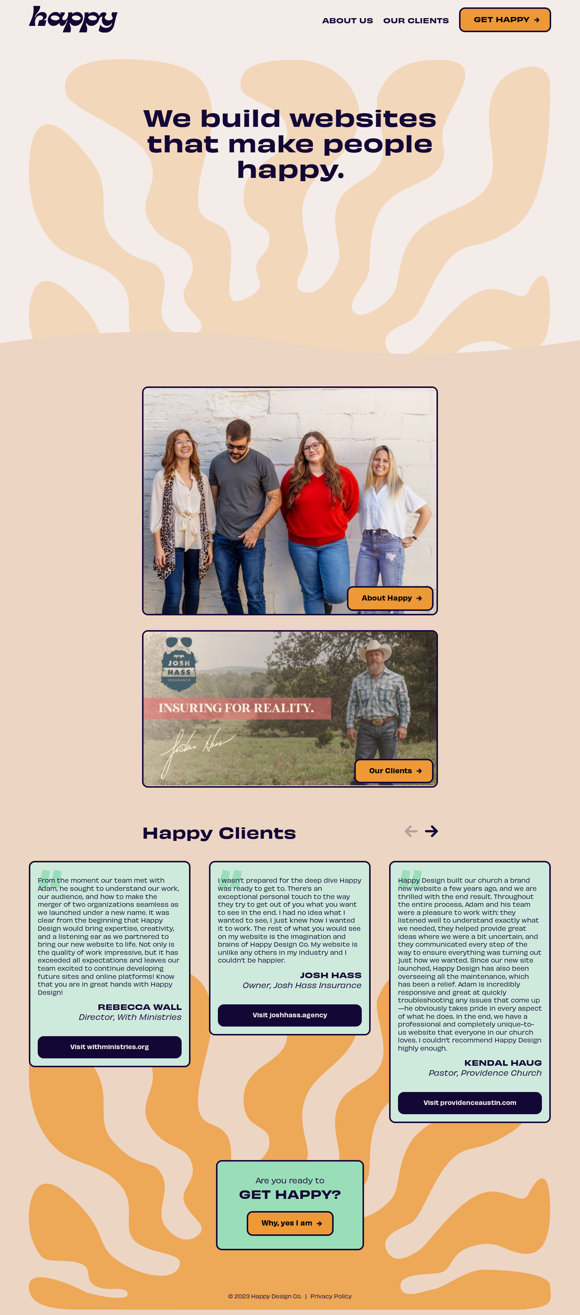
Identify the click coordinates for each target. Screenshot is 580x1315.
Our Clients (416, 20)
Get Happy (502, 19)
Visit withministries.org (109, 1046)
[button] (411, 831)
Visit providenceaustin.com (470, 1102)
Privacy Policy (331, 1295)
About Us (347, 20)
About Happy (387, 597)
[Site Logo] (73, 20)
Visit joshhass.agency (290, 1014)
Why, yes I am (287, 1222)
